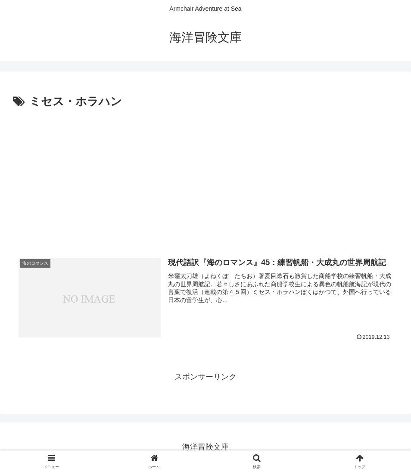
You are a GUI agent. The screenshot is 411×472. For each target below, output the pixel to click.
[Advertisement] (205, 176)
